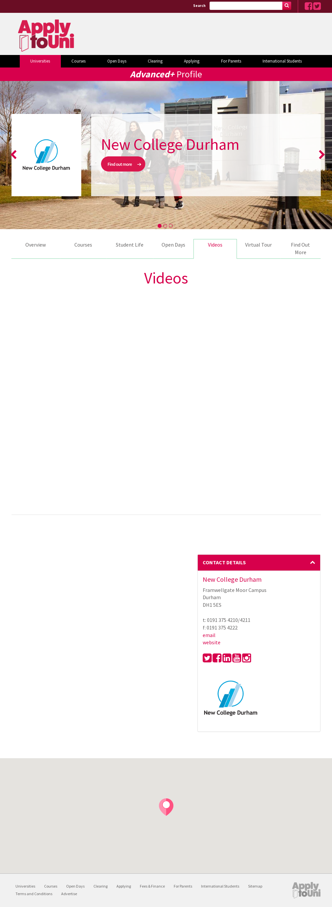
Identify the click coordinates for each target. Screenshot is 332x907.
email (209, 635)
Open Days (116, 61)
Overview (35, 244)
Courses (78, 61)
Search (199, 5)
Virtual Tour (258, 244)
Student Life (129, 244)
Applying (191, 61)
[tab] (259, 563)
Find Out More (300, 248)
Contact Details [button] (259, 562)
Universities (40, 61)
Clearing (155, 61)
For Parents (231, 61)
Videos (215, 244)
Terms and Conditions (33, 893)
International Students (282, 61)
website (211, 642)
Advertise (69, 893)
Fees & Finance (152, 886)
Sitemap (255, 886)
